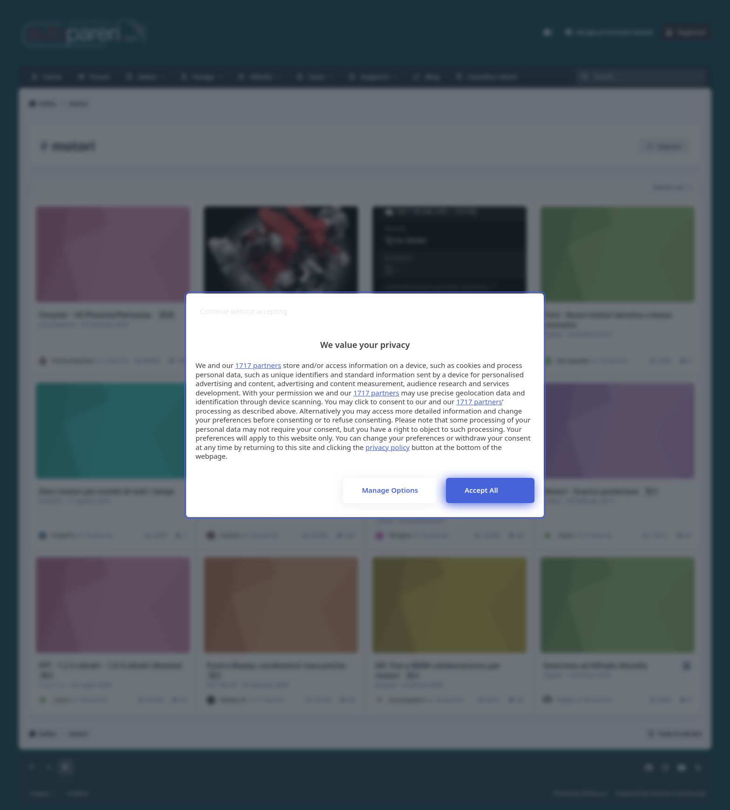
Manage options (390, 490)
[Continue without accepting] (244, 311)
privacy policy (387, 447)
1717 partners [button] (258, 365)
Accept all (481, 490)
